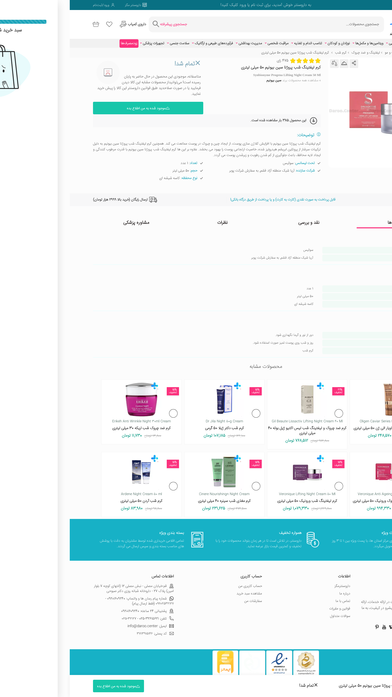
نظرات (153, 219)
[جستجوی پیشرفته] (106, 23)
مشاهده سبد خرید (179, 590)
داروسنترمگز (272, 582)
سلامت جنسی (110, 40)
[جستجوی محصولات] (224, 23)
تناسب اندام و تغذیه (238, 40)
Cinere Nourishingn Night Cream (154, 490)
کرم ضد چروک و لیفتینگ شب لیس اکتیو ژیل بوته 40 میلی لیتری (237, 427)
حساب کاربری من (180, 582)
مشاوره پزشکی (67, 219)
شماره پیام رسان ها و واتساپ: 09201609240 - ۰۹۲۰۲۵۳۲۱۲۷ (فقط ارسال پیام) (70, 598)
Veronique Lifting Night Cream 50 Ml (237, 490)
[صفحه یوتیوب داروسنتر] (314, 623)
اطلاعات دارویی (342, 40)
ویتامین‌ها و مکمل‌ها (300, 40)
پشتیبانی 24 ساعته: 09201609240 (78, 607)
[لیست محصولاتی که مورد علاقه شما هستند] (43, 23)
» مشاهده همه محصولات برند (224, 77)
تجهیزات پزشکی (83, 40)
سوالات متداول (270, 612)
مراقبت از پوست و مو (329, 49)
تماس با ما (273, 597)
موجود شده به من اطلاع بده (78, 105)
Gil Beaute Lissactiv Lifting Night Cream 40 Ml (237, 418)
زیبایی (323, 40)
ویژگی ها (325, 219)
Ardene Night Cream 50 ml (71, 490)
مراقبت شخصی (208, 40)
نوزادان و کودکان (269, 40)
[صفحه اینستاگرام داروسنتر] (342, 623)
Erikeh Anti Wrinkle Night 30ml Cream (71, 418)
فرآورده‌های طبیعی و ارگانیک (144, 40)
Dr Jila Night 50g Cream (154, 418)
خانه (366, 49)
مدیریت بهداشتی (180, 40)
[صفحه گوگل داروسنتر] (352, 5)
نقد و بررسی (239, 219)
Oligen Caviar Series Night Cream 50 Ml (320, 418)
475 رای (213, 57)
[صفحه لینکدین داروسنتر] (331, 5)
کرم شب (271, 49)
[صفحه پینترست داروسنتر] (307, 623)
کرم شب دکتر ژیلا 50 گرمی (154, 425)
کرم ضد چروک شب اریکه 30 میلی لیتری (71, 425)
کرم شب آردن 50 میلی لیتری (71, 498)
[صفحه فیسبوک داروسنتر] (366, 5)
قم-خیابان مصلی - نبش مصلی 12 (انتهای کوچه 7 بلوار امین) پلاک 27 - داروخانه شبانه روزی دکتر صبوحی (64, 585)
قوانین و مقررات (270, 605)
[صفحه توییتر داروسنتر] (359, 5)
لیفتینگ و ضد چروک (296, 49)
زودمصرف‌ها (59, 40)
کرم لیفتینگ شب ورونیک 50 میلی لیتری (237, 498)
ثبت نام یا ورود (181, 5)
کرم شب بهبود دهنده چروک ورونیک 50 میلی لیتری (320, 498)
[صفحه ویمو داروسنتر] (338, 5)
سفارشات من (183, 597)
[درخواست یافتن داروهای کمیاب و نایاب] (69, 23)
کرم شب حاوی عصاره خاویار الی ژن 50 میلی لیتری (320, 425)
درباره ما (275, 590)
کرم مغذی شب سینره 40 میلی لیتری (154, 498)
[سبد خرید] (27, 23)
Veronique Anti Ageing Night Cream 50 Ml (320, 490)
